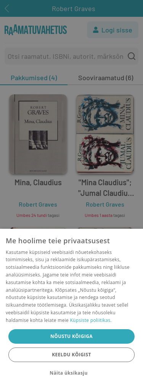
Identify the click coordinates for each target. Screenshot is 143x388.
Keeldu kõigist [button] (71, 354)
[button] (71, 373)
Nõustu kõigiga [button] (71, 336)
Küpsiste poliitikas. (90, 320)
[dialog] (71, 308)
